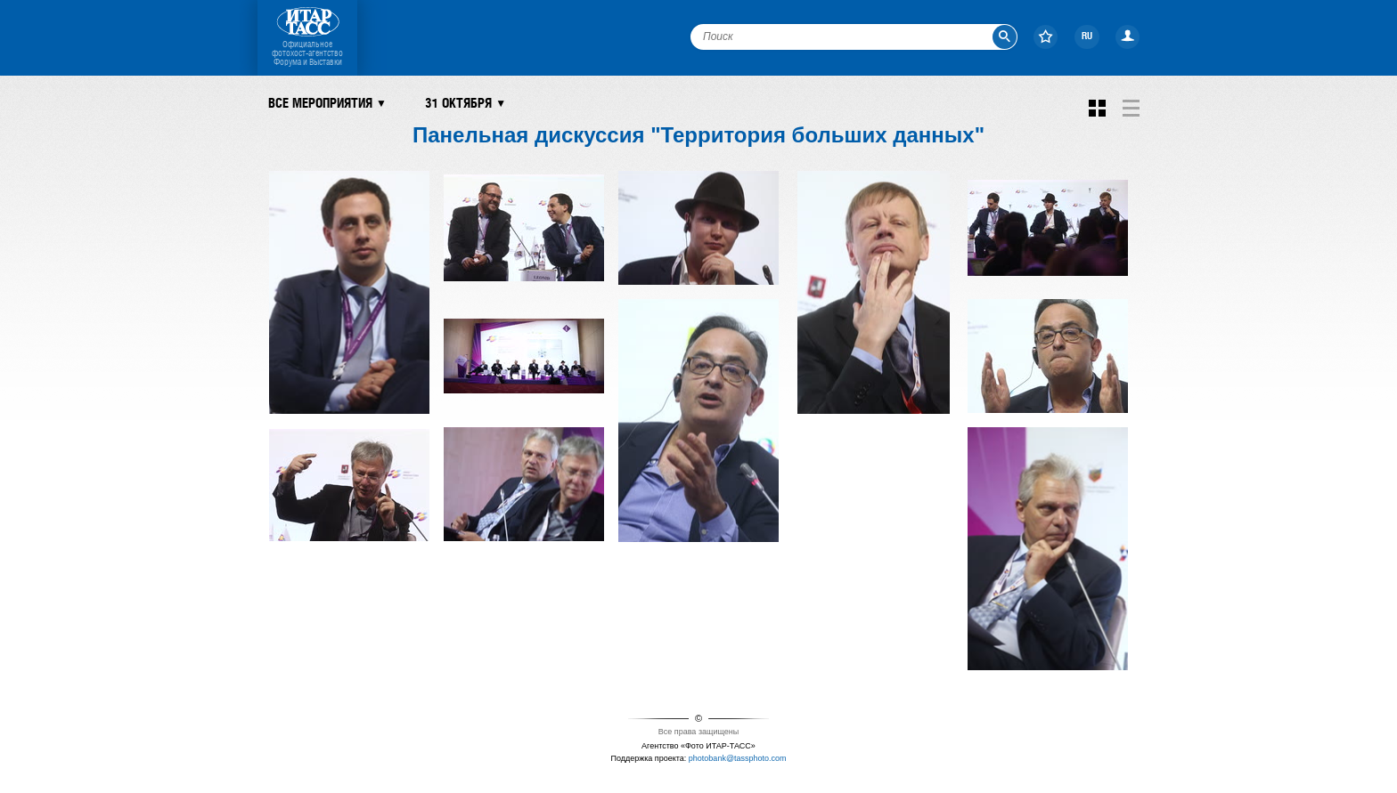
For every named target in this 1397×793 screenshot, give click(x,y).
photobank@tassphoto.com (738, 758)
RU (1087, 36)
